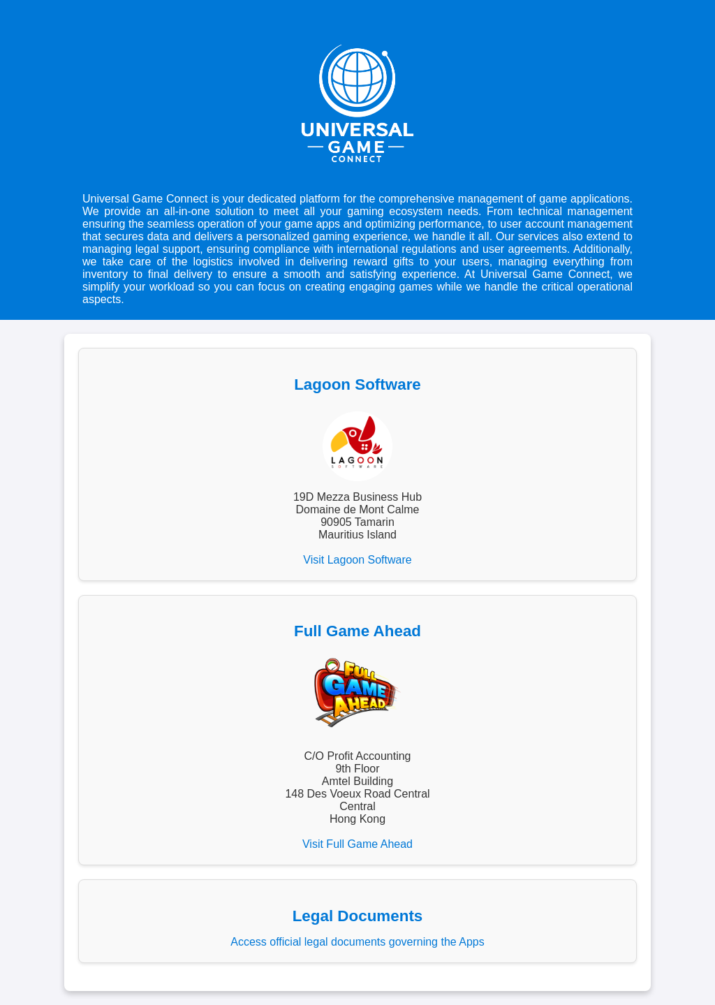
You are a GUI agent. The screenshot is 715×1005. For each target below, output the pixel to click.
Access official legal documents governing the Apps (357, 942)
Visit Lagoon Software (357, 560)
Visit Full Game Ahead (357, 844)
